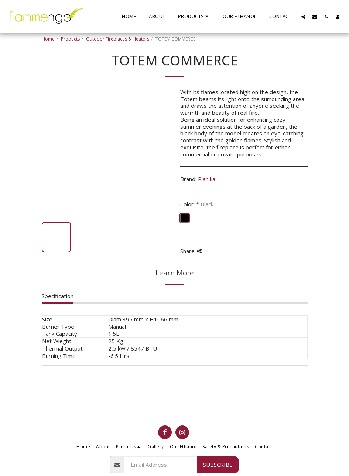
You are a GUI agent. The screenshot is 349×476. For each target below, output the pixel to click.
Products (70, 39)
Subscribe (218, 464)
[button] (303, 16)
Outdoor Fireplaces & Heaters (117, 39)
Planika (206, 179)
